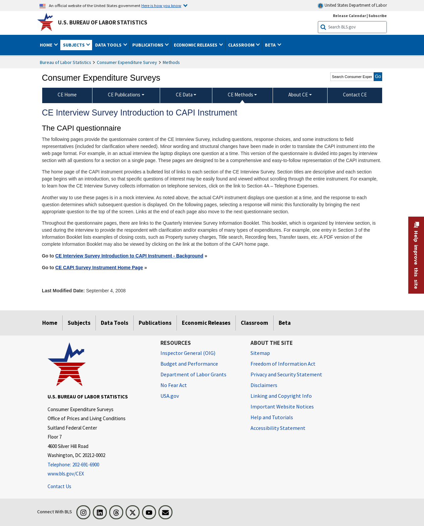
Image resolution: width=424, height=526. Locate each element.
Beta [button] (271, 45)
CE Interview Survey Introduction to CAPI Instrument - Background (129, 255)
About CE (298, 94)
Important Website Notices (282, 406)
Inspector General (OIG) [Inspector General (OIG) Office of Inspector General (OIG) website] (187, 353)
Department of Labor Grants (193, 374)
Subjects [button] (74, 45)
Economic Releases (206, 322)
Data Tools (114, 322)
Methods (171, 62)
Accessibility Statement (278, 428)
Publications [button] (148, 45)
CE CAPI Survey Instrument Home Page (99, 267)
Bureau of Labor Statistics (65, 62)
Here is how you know (161, 5)
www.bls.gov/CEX (66, 473)
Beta (285, 322)
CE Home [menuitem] (67, 94)
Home (49, 322)
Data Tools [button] (109, 45)
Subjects (79, 322)
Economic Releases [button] (196, 45)
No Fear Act (173, 385)
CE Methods (240, 94)
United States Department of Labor (352, 5)
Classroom (254, 322)
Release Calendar (349, 15)
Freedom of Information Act (283, 363)
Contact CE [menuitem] (355, 94)
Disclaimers (264, 385)
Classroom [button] (242, 45)
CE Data (184, 94)
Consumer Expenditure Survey (127, 62)
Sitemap (260, 353)
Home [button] (46, 45)
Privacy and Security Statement (286, 374)
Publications (155, 322)
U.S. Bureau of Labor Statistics (102, 22)
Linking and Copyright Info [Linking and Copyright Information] (281, 395)
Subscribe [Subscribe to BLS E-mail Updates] (377, 15)
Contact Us (59, 486)
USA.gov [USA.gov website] (169, 395)
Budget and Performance (189, 363)
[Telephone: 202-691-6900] (99, 465)
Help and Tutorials (272, 417)
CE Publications (124, 94)
